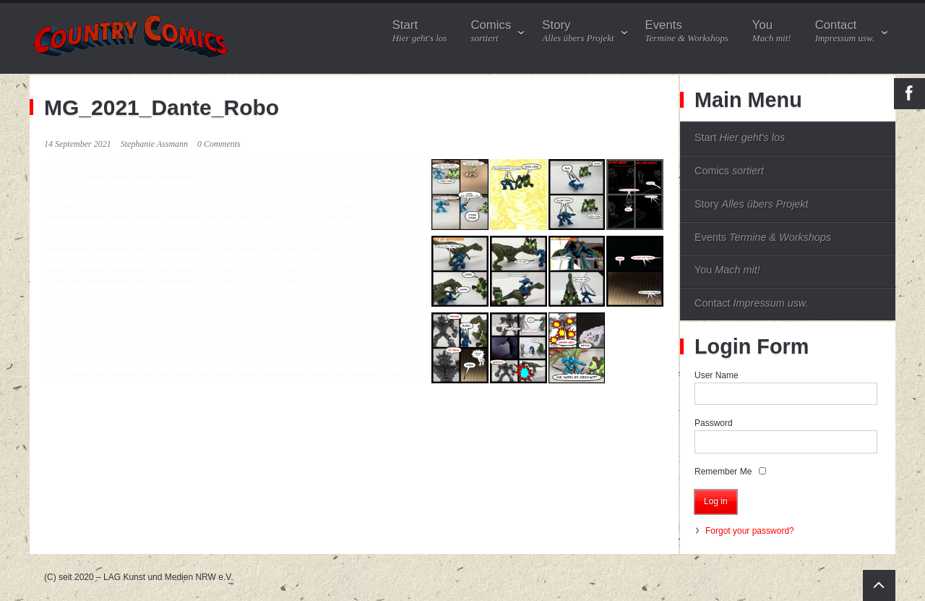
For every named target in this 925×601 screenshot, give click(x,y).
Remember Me (723, 471)
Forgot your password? (749, 531)
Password (713, 423)
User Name (716, 375)
